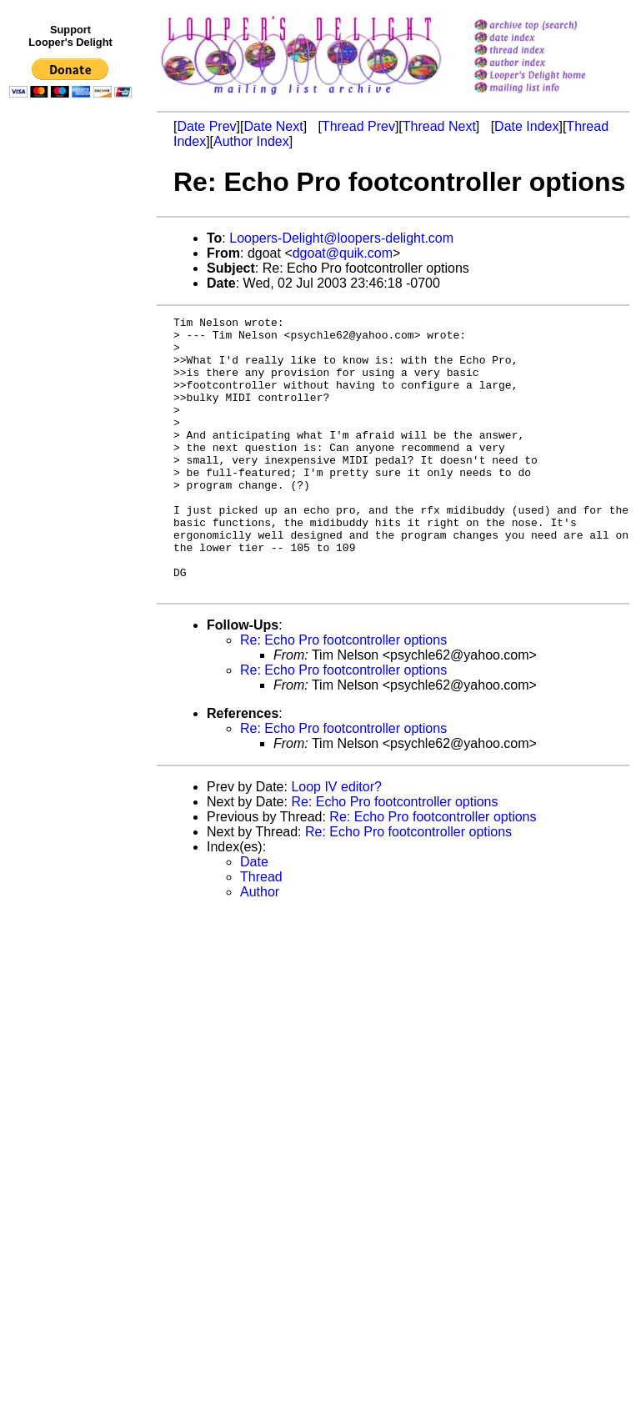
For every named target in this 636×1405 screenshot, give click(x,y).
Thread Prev (358, 126)
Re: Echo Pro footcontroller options (343, 695)
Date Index (526, 126)
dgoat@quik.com (343, 253)
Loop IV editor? (336, 842)
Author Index (251, 141)
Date (254, 917)
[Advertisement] (73, 448)
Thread (261, 932)
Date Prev (206, 126)
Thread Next (439, 126)
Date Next (273, 126)
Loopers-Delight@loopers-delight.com (341, 238)
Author (259, 947)
